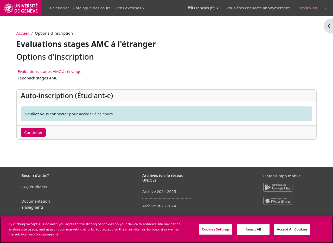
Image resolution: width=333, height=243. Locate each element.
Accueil (24, 33)
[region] (166, 229)
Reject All (253, 229)
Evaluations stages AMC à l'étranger (52, 71)
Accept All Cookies (292, 229)
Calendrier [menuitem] (59, 7)
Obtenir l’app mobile (281, 175)
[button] (203, 8)
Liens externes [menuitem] (128, 7)
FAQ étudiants (34, 186)
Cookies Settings (216, 229)
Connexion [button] (307, 7)
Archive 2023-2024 (159, 205)
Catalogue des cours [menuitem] (91, 7)
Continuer (35, 132)
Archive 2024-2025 (159, 191)
